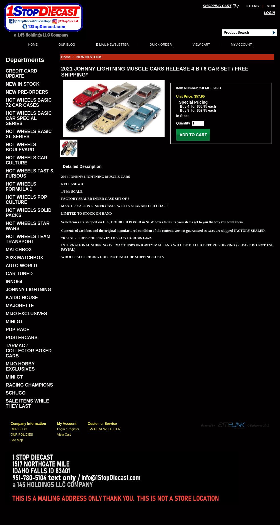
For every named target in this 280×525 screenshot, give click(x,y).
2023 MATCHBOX (24, 257)
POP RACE (17, 329)
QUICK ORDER (160, 44)
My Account (241, 44)
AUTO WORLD (21, 265)
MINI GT (14, 321)
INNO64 (14, 281)
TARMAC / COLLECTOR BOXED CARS (29, 350)
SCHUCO (15, 393)
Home (33, 44)
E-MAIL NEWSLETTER (112, 44)
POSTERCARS (21, 337)
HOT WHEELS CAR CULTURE (26, 160)
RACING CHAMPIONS (29, 385)
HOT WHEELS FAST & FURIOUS (30, 173)
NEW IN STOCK (22, 84)
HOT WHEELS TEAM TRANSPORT (28, 239)
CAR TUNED (19, 273)
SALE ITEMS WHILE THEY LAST (27, 404)
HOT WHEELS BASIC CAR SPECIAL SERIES (29, 118)
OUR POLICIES (22, 434)
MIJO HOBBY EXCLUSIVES (20, 366)
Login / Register (68, 429)
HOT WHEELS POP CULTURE (26, 200)
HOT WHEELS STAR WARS (27, 226)
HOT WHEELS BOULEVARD (21, 147)
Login (269, 13)
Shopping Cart (217, 6)
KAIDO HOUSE (22, 297)
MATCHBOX (19, 249)
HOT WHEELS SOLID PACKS (28, 213)
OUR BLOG (67, 44)
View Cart (201, 44)
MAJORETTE (20, 305)
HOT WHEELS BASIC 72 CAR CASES (29, 103)
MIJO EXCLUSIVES (26, 313)
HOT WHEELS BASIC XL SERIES (29, 134)
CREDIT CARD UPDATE (21, 74)
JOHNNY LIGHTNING (28, 289)
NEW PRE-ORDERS (27, 92)
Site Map (17, 440)
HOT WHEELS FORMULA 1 (21, 187)
